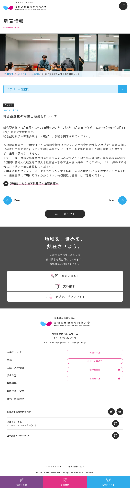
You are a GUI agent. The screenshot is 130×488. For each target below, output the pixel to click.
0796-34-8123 (68, 338)
